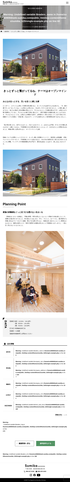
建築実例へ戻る (24, 443)
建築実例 (6, 31)
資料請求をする (45, 443)
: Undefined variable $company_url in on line (40, 396)
